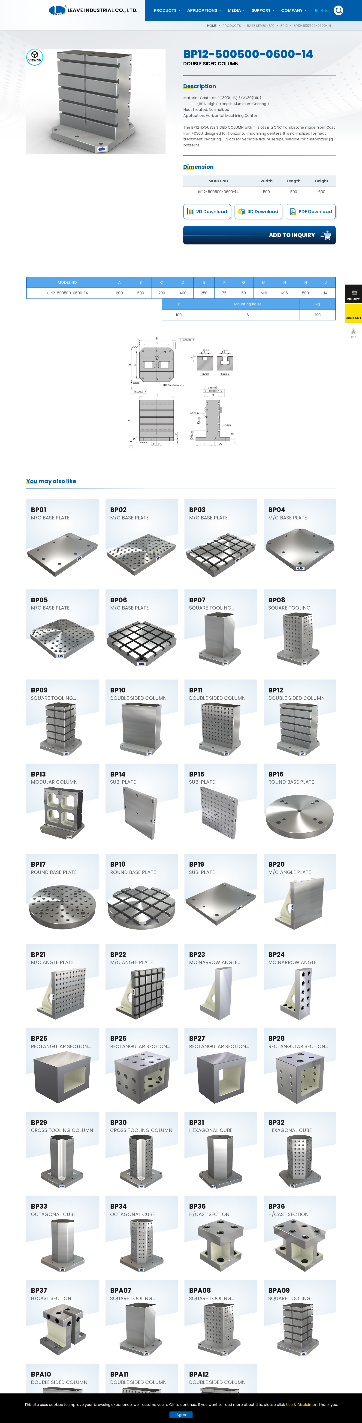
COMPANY (292, 10)
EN (316, 10)
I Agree (181, 1414)
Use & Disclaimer (301, 1404)
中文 (324, 10)
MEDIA (234, 10)
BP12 (284, 25)
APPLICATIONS (202, 10)
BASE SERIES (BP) (261, 25)
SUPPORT (261, 10)
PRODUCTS (165, 10)
